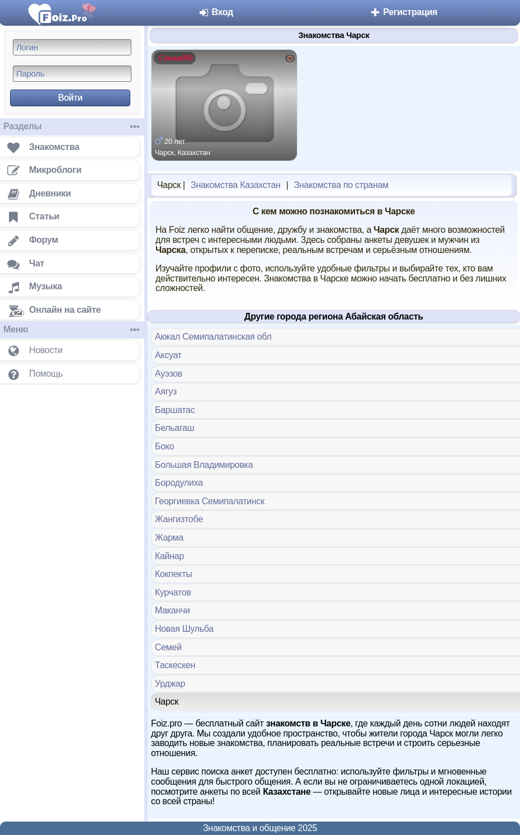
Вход (215, 12)
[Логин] (72, 47)
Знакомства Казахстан (235, 185)
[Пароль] (72, 73)
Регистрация (403, 12)
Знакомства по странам (341, 185)
